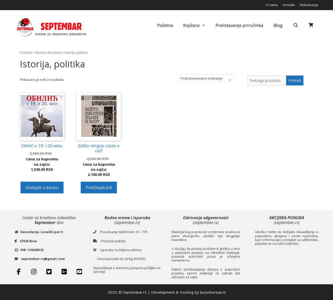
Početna (165, 25)
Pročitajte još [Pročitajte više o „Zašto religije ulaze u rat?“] (99, 187)
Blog (278, 25)
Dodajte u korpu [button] (42, 187)
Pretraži (294, 80)
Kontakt (289, 5)
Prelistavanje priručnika (239, 25)
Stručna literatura (48, 52)
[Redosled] (207, 78)
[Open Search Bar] (295, 25)
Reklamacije (309, 5)
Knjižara (197, 25)
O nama (272, 5)
